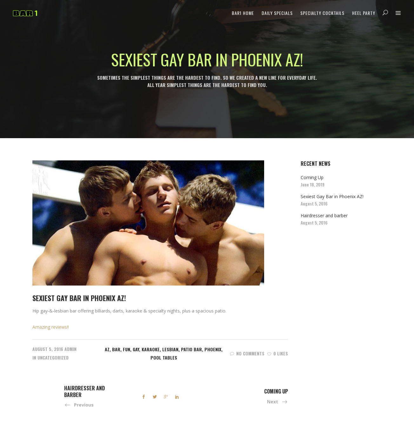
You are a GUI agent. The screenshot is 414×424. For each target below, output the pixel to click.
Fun (126, 349)
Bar (116, 349)
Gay (136, 349)
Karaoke (151, 349)
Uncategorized (53, 357)
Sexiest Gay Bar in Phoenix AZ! (332, 196)
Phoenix (212, 349)
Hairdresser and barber (324, 215)
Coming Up (312, 177)
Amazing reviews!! (50, 327)
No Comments (247, 353)
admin (70, 349)
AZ (107, 349)
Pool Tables (163, 357)
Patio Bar (191, 349)
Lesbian (170, 349)
